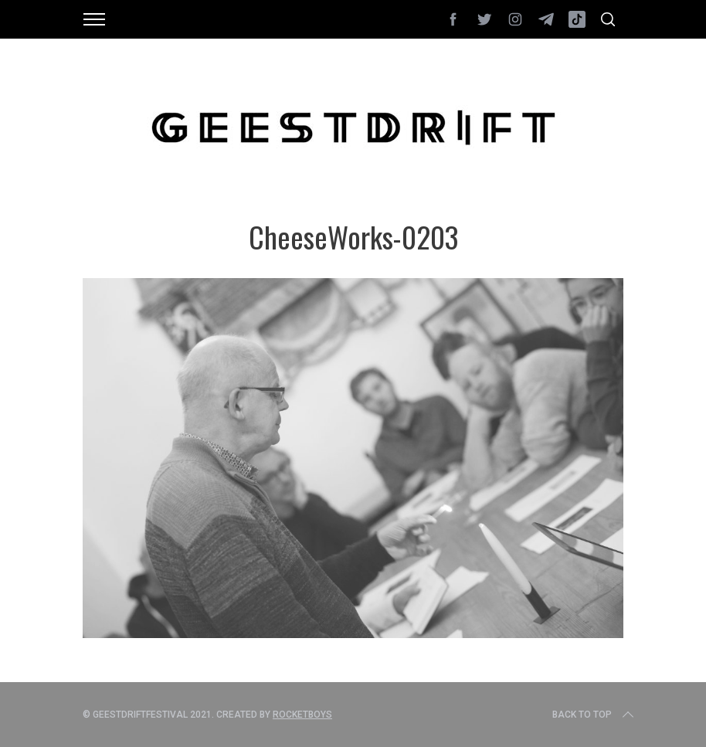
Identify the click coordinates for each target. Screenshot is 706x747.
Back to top (594, 714)
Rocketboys (302, 714)
